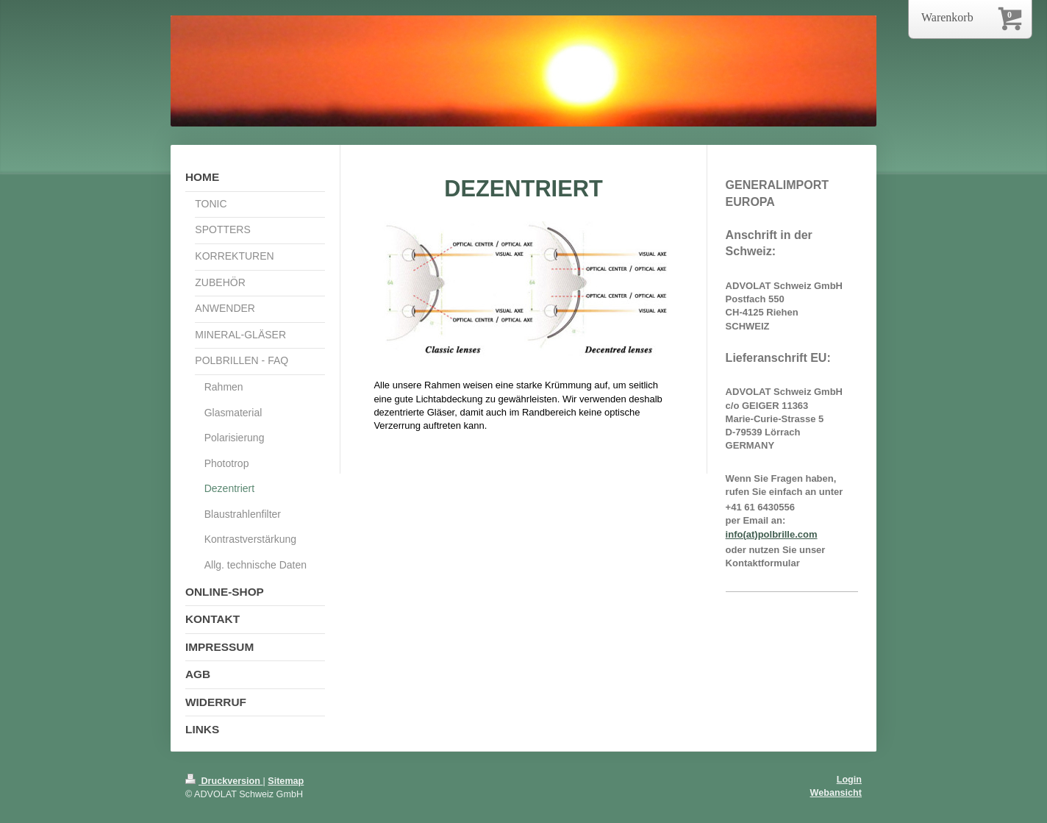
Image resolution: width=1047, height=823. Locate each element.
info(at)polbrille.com (772, 534)
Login (849, 779)
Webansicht (836, 793)
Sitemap (286, 781)
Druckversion (224, 781)
